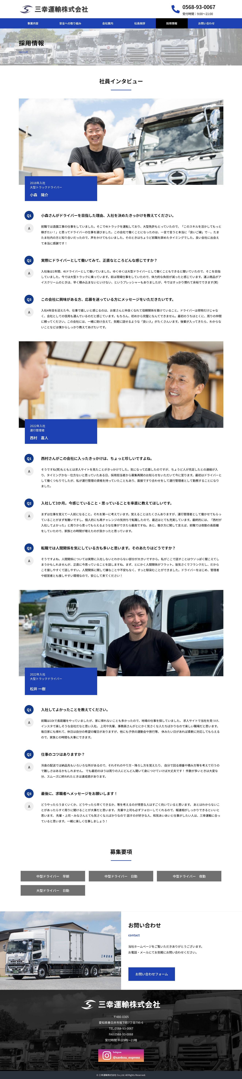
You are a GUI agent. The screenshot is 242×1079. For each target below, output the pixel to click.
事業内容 (32, 23)
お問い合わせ (206, 23)
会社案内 (107, 23)
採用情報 (171, 23)
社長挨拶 (139, 23)
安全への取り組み (70, 23)
